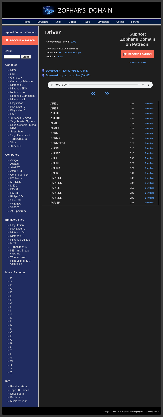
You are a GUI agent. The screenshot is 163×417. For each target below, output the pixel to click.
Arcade (14, 163)
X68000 (14, 207)
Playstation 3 (18, 110)
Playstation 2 (18, 106)
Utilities (72, 22)
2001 (73, 41)
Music (58, 22)
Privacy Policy (153, 412)
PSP (13, 114)
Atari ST (15, 167)
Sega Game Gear (20, 117)
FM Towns (16, 178)
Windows (15, 203)
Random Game (19, 386)
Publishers (16, 397)
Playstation (16, 103)
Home (27, 22)
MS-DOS (15, 182)
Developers (17, 393)
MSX (13, 243)
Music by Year (18, 401)
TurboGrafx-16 (18, 138)
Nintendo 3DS (18, 88)
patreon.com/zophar (138, 62)
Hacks (87, 22)
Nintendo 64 (17, 92)
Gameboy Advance (21, 81)
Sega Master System (22, 121)
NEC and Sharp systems (19, 252)
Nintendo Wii (17, 99)
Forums (135, 22)
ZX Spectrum (18, 211)
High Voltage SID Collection (20, 262)
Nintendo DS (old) (20, 239)
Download (149, 104)
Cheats (120, 22)
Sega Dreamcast (20, 135)
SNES (14, 74)
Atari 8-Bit (16, 171)
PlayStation (17, 225)
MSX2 (14, 185)
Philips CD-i (17, 196)
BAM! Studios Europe (69, 52)
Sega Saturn (17, 131)
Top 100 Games (19, 390)
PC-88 (14, 189)
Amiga (14, 160)
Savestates (103, 22)
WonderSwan (18, 257)
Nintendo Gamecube (22, 95)
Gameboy (16, 77)
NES (13, 70)
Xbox (13, 142)
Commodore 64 (19, 174)
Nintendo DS (17, 84)
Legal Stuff (141, 412)
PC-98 (14, 192)
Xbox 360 (16, 146)
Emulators (43, 22)
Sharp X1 (15, 200)
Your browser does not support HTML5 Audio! (100, 84)
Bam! (60, 56)
